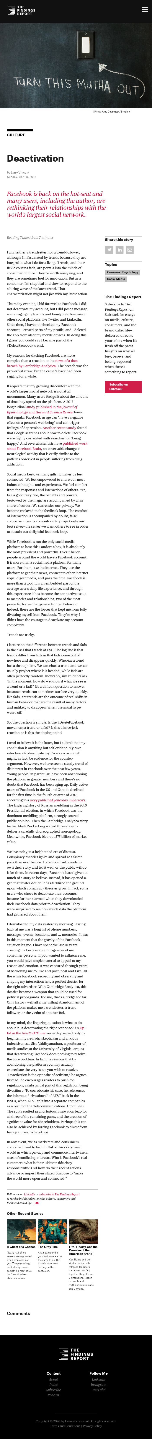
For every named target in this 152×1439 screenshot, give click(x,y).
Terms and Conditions (65, 1426)
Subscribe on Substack (118, 387)
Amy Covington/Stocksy (116, 112)
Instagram (98, 1385)
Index (53, 1385)
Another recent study (59, 428)
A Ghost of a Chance (21, 1247)
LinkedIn (29, 1194)
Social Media (116, 279)
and (32, 412)
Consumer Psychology (122, 272)
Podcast (53, 1395)
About (53, 1379)
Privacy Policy (92, 1426)
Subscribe (53, 1390)
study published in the (44, 407)
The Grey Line (48, 1247)
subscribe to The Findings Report (59, 1194)
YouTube (98, 1390)
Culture (16, 135)
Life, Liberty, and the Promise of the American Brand (83, 1250)
